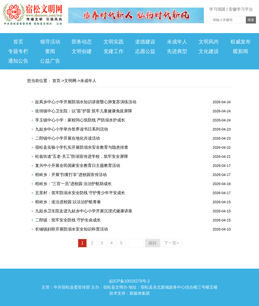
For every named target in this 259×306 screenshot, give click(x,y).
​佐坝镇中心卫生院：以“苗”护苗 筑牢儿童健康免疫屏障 (83, 111)
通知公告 (18, 61)
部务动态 (82, 41)
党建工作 (113, 51)
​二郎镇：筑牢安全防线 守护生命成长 (68, 220)
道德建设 (145, 41)
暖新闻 (240, 51)
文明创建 (82, 51)
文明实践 (113, 41)
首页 (18, 41)
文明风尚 (209, 41)
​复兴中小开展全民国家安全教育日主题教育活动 (77, 165)
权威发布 (240, 41)
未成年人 (177, 41)
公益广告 (50, 61)
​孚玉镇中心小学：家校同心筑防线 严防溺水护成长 (80, 120)
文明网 (70, 81)
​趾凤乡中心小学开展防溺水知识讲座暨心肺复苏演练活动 (85, 102)
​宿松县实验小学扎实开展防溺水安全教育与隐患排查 (81, 147)
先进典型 (177, 51)
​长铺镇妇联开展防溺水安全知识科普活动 (71, 229)
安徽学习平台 (241, 9)
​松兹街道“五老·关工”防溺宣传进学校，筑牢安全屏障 (81, 156)
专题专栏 (18, 51)
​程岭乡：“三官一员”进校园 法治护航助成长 (73, 184)
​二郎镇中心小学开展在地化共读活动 (67, 138)
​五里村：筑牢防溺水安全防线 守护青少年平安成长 (80, 193)
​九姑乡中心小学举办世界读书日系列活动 (71, 129)
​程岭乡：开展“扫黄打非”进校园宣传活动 (71, 174)
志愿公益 (145, 51)
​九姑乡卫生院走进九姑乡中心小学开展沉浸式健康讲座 (83, 211)
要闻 (50, 51)
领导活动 (50, 41)
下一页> (171, 243)
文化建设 (209, 51)
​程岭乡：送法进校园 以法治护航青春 (68, 202)
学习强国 (217, 9)
